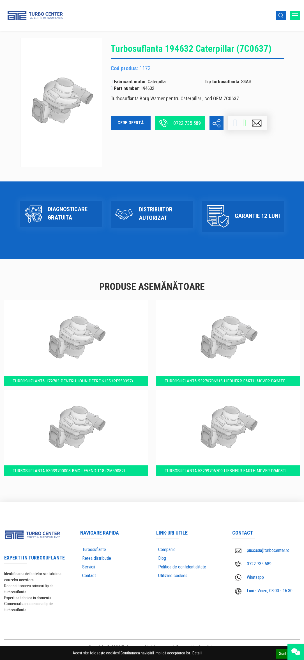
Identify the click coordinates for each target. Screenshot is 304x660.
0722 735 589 (180, 123)
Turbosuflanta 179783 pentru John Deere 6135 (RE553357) (74, 375)
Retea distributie (96, 559)
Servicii (88, 567)
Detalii (197, 653)
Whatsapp (249, 578)
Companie (167, 550)
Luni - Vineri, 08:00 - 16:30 (264, 592)
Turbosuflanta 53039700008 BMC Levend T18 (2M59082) (70, 469)
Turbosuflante (94, 550)
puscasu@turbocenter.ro (262, 551)
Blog (162, 559)
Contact (89, 576)
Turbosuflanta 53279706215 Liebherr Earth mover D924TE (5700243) (225, 375)
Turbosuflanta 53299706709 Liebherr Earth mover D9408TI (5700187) (226, 469)
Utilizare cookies (172, 576)
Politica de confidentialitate (182, 567)
